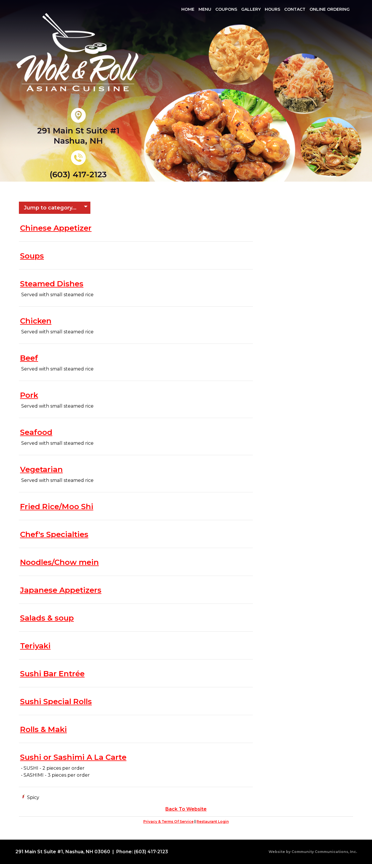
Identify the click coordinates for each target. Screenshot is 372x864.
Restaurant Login (212, 821)
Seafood (36, 432)
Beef (29, 358)
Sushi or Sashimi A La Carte (73, 757)
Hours (272, 9)
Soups (32, 256)
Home (187, 9)
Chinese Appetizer (56, 228)
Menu (204, 9)
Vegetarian (41, 469)
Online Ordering (330, 9)
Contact (294, 9)
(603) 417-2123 (78, 174)
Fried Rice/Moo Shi (56, 506)
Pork (29, 395)
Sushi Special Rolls (56, 701)
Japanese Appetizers (60, 590)
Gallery (251, 9)
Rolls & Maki (43, 729)
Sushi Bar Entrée (52, 673)
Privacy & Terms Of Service (168, 821)
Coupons (226, 9)
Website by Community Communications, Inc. (313, 851)
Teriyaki (35, 645)
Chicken (35, 321)
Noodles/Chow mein (59, 562)
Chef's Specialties (54, 534)
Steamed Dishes (51, 283)
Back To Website (186, 809)
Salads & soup (47, 618)
